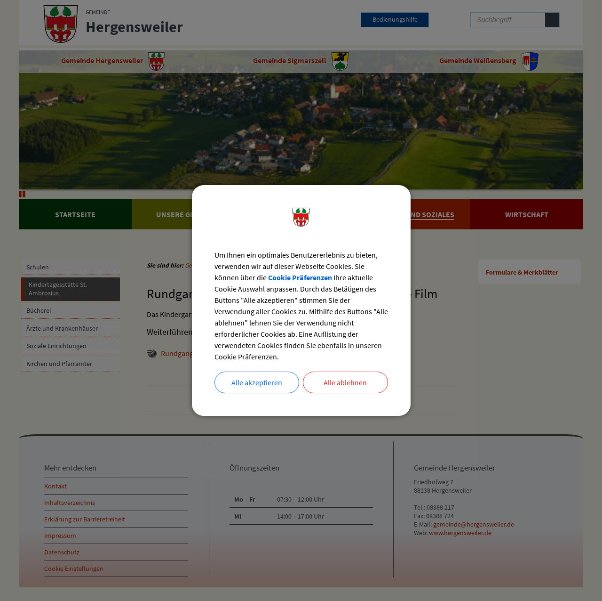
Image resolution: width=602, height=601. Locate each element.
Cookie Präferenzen (300, 277)
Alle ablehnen (345, 382)
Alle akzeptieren (256, 382)
